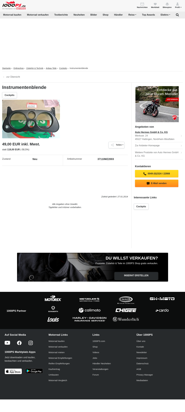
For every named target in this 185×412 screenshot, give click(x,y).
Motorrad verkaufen (38, 15)
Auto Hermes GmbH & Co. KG (151, 132)
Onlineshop (18, 68)
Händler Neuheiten (101, 363)
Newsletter (141, 352)
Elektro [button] (164, 15)
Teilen (116, 145)
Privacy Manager (144, 374)
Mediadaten (142, 380)
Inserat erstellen (136, 275)
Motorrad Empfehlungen (60, 358)
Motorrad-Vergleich (58, 380)
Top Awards (148, 15)
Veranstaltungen (100, 369)
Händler (118, 15)
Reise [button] (131, 15)
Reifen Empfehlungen (59, 363)
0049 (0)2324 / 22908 (156, 174)
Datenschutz (142, 363)
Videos (95, 352)
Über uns (140, 341)
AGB (138, 369)
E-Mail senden (156, 183)
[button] (178, 5)
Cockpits (63, 68)
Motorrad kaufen (12, 15)
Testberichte (61, 15)
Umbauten (54, 374)
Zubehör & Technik (34, 68)
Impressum (141, 358)
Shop (105, 15)
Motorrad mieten (57, 352)
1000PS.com (98, 341)
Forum (95, 374)
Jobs (94, 358)
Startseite (6, 68)
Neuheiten (79, 15)
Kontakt (140, 346)
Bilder (93, 15)
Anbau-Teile (51, 68)
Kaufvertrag (54, 369)
